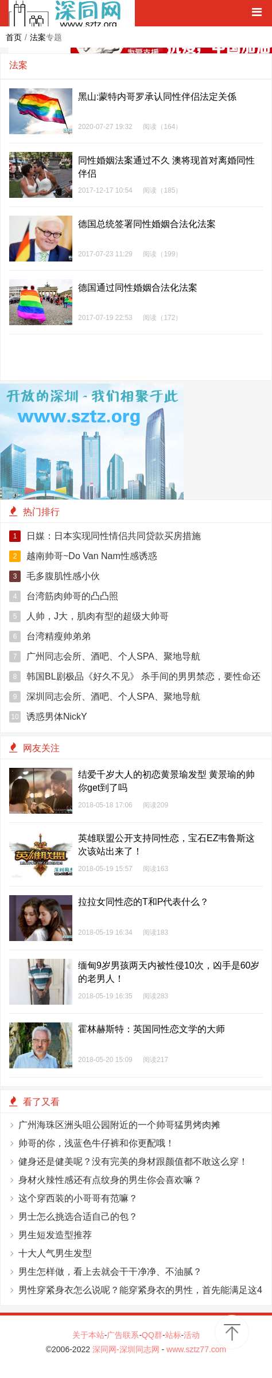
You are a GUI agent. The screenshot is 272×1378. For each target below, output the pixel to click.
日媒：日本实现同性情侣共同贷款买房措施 (105, 536)
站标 (173, 1335)
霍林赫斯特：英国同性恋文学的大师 (151, 1029)
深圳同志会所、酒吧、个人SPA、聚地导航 (104, 696)
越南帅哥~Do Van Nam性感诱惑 (83, 556)
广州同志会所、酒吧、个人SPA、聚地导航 (104, 656)
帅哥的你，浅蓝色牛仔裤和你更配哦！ (96, 1143)
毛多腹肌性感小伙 (54, 576)
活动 (192, 1335)
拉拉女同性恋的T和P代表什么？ (143, 902)
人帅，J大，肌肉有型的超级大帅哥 (89, 616)
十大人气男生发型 (55, 1253)
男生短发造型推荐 (55, 1235)
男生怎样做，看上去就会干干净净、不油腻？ (110, 1271)
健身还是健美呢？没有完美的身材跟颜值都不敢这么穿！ (133, 1161)
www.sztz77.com (196, 1349)
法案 (38, 37)
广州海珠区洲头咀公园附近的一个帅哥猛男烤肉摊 (119, 1125)
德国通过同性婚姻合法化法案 (137, 287)
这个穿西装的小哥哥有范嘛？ (78, 1198)
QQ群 (152, 1335)
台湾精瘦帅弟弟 (50, 636)
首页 (14, 37)
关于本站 (88, 1335)
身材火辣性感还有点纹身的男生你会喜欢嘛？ (110, 1180)
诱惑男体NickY (48, 717)
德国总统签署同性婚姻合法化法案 (147, 224)
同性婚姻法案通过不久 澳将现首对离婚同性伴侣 (166, 166)
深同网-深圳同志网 (127, 1349)
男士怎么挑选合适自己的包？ (78, 1216)
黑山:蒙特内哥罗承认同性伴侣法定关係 (157, 97)
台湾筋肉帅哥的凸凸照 (63, 596)
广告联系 (123, 1335)
